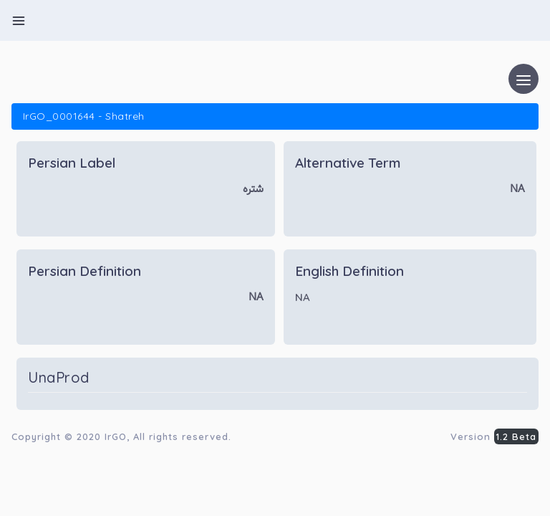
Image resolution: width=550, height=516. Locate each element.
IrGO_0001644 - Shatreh (84, 116)
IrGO (116, 436)
